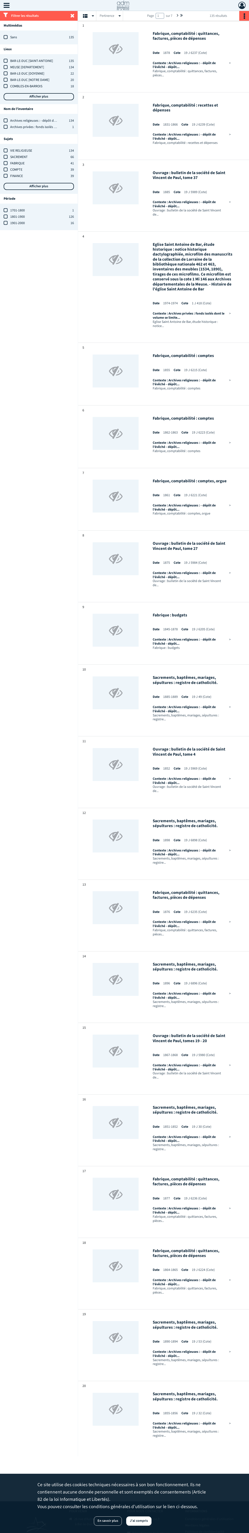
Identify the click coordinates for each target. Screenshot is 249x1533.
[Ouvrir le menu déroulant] (6, 6)
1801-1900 (17, 216)
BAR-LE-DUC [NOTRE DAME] (29, 80)
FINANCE (16, 176)
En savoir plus (108, 1520)
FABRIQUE (17, 163)
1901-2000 (17, 223)
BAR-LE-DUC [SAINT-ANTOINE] (31, 61)
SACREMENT (19, 157)
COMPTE (16, 169)
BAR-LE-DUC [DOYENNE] (27, 73)
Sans (13, 37)
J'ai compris (139, 1520)
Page (150, 15)
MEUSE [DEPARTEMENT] (27, 67)
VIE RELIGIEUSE (21, 150)
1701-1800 (17, 210)
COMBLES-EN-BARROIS (26, 86)
